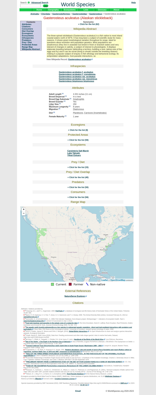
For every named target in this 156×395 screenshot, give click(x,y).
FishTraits (59, 311)
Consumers (27, 29)
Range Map (27, 47)
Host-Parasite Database (75, 374)
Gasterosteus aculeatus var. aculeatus (77, 77)
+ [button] (24, 210)
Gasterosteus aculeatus (79, 59)
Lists (86, 10)
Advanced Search (39, 3)
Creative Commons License (65, 379)
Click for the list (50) (78, 187)
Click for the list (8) (78, 130)
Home (39, 10)
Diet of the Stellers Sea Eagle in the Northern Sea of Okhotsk (48, 342)
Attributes (26, 24)
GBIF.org (123, 383)
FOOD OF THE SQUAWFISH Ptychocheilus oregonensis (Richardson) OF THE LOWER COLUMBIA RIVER (64, 366)
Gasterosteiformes (61, 14)
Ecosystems (69, 10)
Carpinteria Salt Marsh (78, 151)
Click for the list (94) (78, 140)
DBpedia (38, 379)
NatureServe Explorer (75, 296)
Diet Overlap (28, 31)
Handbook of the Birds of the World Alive (88, 339)
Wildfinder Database (112, 376)
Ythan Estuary (74, 155)
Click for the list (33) (78, 167)
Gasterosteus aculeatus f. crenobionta (77, 74)
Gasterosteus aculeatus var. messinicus (78, 79)
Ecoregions (27, 33)
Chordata (45, 14)
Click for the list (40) (78, 177)
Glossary (102, 10)
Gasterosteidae (79, 14)
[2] (54, 112)
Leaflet (104, 280)
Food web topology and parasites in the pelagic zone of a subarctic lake (51, 323)
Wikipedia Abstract (31, 49)
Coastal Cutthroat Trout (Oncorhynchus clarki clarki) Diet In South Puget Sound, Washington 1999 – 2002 (64, 346)
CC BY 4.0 (83, 385)
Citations (26, 27)
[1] (62, 93)
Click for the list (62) (89, 24)
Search (23, 3)
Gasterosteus (95, 14)
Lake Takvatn (73, 153)
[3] (59, 108)
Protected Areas (29, 45)
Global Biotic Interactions (78, 331)
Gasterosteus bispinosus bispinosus (76, 81)
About (116, 10)
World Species (78, 4)
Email (78, 391)
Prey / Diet (27, 42)
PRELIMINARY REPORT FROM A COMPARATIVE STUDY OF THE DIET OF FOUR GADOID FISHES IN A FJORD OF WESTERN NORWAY (74, 362)
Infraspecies (28, 38)
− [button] (24, 213)
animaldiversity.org (30, 317)
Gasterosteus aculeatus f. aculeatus (76, 72)
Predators (26, 40)
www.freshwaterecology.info (34, 321)
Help (133, 3)
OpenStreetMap (117, 280)
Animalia (34, 14)
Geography (53, 10)
